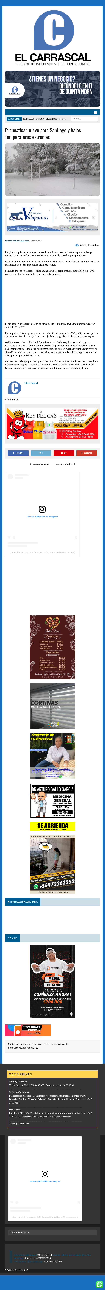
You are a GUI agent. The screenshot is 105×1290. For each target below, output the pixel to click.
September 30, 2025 (53, 1261)
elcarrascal (23, 241)
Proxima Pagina (65, 464)
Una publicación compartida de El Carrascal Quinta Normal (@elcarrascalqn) (42, 552)
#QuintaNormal (44, 1254)
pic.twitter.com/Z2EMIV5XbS (37, 1258)
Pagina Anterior (39, 464)
